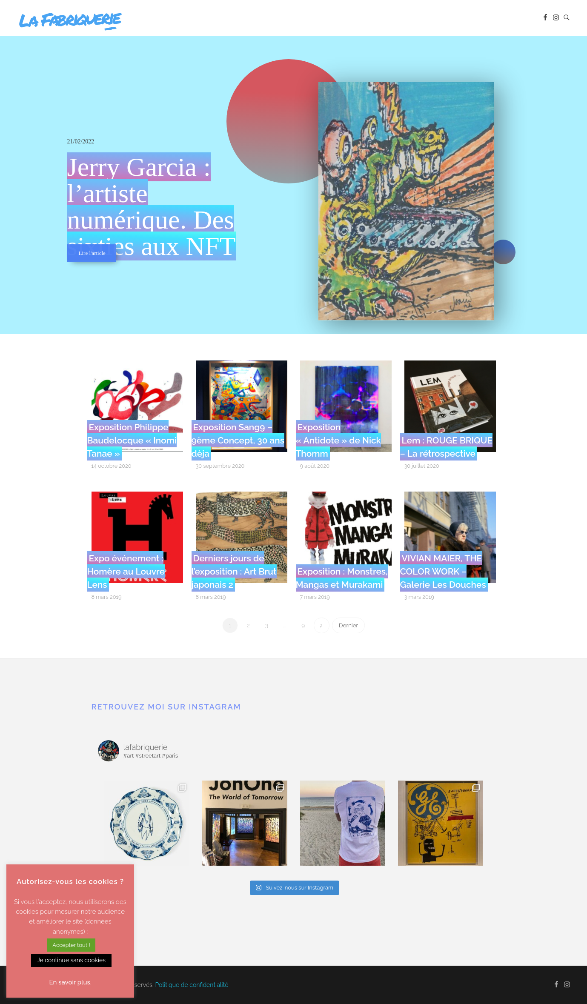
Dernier (348, 625)
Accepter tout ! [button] (71, 945)
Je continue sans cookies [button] (71, 960)
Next (321, 625)
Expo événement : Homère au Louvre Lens (126, 571)
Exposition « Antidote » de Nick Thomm (338, 440)
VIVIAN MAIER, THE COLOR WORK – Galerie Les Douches (443, 571)
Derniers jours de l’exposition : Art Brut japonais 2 (234, 571)
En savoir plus (69, 982)
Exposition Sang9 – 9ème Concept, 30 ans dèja (238, 440)
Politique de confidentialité (192, 984)
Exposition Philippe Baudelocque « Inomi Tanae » (132, 440)
